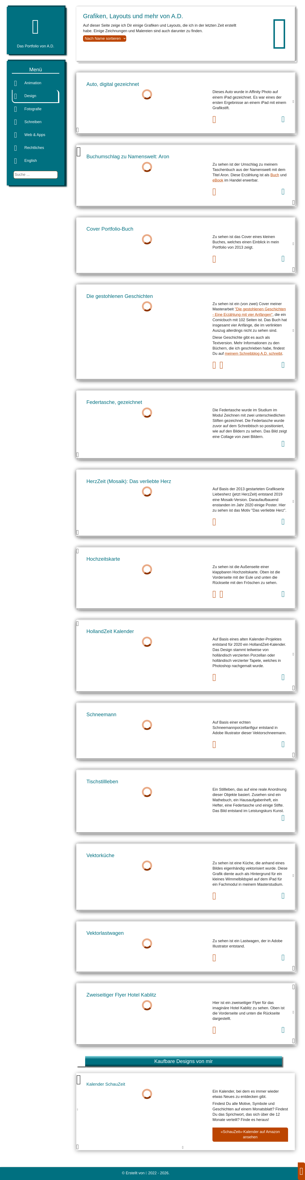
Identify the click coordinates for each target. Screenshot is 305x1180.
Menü (35, 69)
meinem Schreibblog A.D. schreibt (253, 353)
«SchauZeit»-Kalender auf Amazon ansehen (250, 1134)
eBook (217, 180)
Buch (274, 175)
